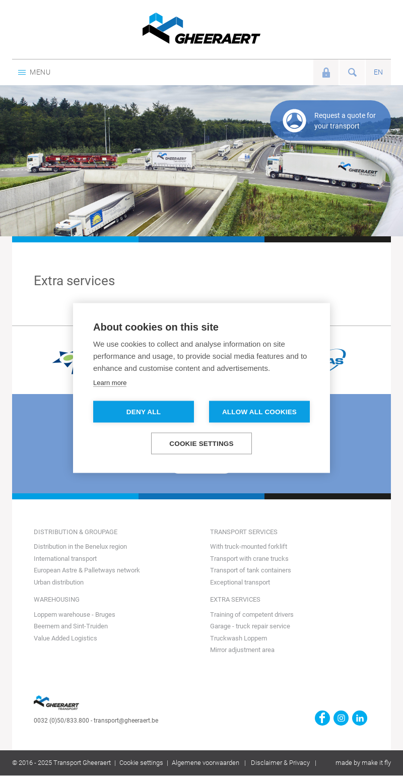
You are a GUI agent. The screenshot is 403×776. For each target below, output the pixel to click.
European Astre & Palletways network (87, 570)
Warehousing (57, 599)
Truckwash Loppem (238, 638)
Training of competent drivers (252, 614)
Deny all (143, 412)
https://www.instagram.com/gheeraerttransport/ (341, 718)
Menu (34, 72)
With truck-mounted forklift (248, 546)
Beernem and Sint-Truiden (71, 626)
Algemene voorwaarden (205, 762)
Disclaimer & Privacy (280, 762)
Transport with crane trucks (249, 558)
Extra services (235, 599)
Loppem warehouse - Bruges (74, 614)
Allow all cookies (259, 412)
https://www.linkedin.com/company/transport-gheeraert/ (359, 718)
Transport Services (244, 532)
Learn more (109, 382)
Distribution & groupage (75, 532)
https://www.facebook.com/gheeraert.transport (322, 718)
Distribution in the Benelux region (80, 546)
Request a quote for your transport (345, 120)
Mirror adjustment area (242, 650)
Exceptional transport (240, 582)
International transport (65, 558)
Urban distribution (59, 582)
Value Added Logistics (65, 638)
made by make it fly (363, 762)
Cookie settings (141, 762)
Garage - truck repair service (250, 626)
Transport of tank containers (250, 570)
